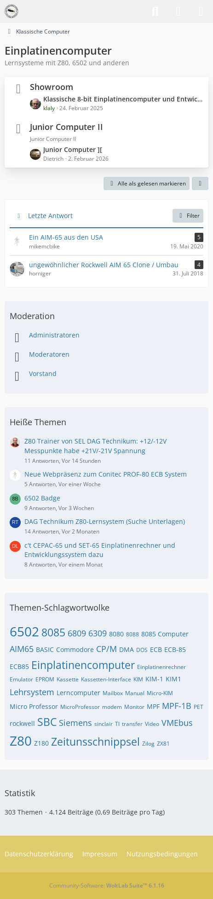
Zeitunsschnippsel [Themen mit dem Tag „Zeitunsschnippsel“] (95, 741)
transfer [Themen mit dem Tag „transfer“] (132, 724)
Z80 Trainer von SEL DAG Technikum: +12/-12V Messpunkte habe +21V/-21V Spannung (95, 446)
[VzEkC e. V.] (11, 11)
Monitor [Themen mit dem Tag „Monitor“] (134, 707)
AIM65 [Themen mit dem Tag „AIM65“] (22, 648)
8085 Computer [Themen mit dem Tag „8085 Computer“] (165, 633)
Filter (188, 215)
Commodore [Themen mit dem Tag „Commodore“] (75, 649)
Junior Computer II (66, 126)
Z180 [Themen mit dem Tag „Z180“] (41, 743)
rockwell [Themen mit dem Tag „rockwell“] (22, 723)
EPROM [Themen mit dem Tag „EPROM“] (44, 679)
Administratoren (54, 335)
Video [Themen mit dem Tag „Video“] (152, 724)
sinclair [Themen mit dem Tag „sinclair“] (103, 724)
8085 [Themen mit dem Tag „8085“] (53, 632)
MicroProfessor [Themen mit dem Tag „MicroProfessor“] (80, 707)
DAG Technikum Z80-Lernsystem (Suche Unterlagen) (104, 521)
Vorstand (43, 373)
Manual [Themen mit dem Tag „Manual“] (134, 693)
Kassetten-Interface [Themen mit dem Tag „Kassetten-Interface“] (106, 679)
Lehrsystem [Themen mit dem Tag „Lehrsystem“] (32, 691)
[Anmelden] (178, 11)
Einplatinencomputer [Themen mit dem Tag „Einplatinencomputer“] (83, 664)
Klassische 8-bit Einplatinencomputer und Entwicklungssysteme (123, 99)
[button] (200, 184)
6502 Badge (42, 498)
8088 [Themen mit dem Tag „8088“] (132, 634)
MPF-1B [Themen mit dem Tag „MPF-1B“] (176, 705)
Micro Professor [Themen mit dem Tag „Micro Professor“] (34, 706)
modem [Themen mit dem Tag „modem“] (112, 707)
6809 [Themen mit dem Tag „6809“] (77, 633)
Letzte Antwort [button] (50, 215)
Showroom (51, 86)
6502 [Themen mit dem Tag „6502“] (24, 631)
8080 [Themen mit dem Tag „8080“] (116, 633)
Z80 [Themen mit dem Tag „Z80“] (21, 740)
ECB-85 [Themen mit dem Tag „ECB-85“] (175, 649)
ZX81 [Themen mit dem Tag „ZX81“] (163, 743)
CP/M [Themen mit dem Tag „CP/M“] (106, 648)
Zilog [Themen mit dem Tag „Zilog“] (148, 743)
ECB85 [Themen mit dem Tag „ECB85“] (19, 666)
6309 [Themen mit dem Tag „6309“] (97, 633)
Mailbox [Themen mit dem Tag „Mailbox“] (113, 693)
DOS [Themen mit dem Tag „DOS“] (142, 650)
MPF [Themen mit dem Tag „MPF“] (153, 706)
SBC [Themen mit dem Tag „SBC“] (47, 721)
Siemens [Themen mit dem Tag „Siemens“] (75, 722)
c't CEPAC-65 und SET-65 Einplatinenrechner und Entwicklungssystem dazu (99, 550)
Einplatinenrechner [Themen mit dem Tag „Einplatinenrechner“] (161, 667)
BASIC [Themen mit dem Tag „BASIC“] (45, 649)
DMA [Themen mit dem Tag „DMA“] (126, 649)
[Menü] (201, 11)
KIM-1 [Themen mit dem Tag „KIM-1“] (154, 678)
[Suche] (155, 11)
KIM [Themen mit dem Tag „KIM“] (138, 679)
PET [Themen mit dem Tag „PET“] (198, 707)
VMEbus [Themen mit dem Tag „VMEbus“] (177, 722)
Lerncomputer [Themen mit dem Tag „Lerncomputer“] (78, 692)
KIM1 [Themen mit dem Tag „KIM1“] (173, 678)
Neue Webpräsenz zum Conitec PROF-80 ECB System (105, 474)
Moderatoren (49, 354)
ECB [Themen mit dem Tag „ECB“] (156, 649)
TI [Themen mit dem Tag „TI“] (117, 724)
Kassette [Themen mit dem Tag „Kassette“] (68, 679)
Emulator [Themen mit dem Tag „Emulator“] (21, 679)
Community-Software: (106, 885)
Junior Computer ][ (72, 149)
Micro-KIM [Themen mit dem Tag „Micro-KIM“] (160, 693)
